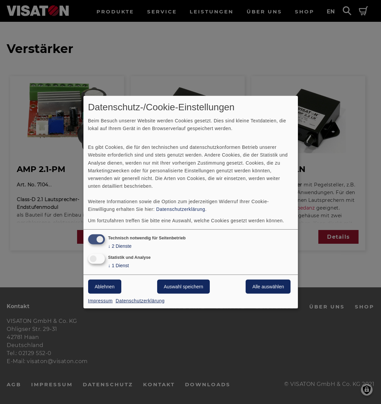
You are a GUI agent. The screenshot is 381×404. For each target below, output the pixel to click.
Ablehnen (105, 286)
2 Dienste (120, 246)
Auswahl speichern (183, 286)
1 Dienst (118, 266)
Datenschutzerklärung (180, 209)
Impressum (100, 300)
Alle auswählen (268, 286)
